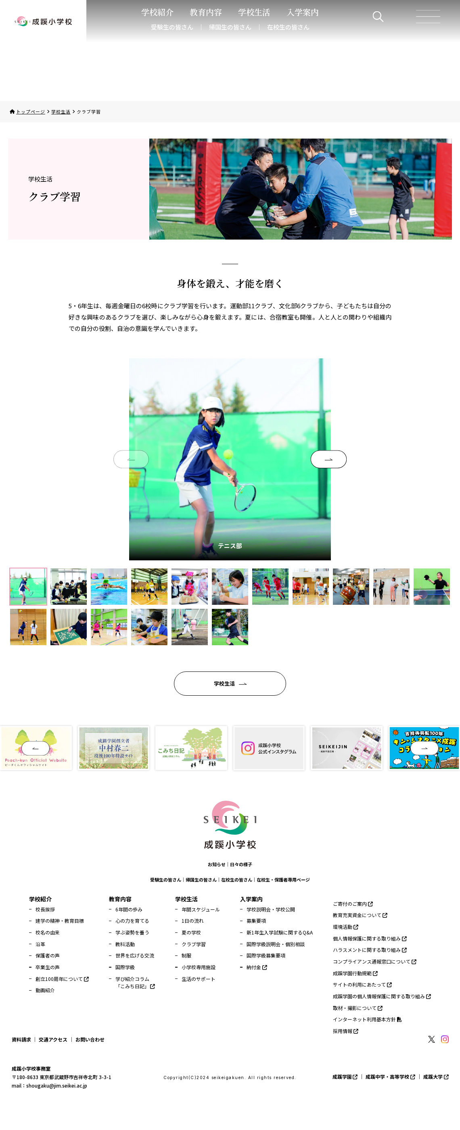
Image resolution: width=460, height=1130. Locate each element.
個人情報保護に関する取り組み (370, 938)
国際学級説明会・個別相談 (276, 944)
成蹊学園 (345, 1076)
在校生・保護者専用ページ (283, 879)
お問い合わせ (90, 1039)
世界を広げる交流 (134, 955)
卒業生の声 (48, 967)
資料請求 (21, 1039)
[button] (329, 459)
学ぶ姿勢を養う (132, 932)
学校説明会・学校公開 (271, 909)
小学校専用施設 (198, 967)
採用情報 (345, 1030)
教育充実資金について (360, 914)
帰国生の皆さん (230, 27)
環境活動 (345, 926)
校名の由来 (48, 932)
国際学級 (125, 967)
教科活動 (125, 944)
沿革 (40, 944)
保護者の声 (48, 955)
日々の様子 (241, 864)
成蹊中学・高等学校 (390, 1076)
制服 (186, 955)
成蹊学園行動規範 (355, 973)
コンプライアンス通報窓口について (374, 961)
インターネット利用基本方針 (367, 1019)
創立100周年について (62, 978)
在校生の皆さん (288, 27)
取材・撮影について (358, 1007)
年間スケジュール (201, 909)
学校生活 (61, 111)
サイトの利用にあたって (362, 984)
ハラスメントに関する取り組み (370, 949)
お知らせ (217, 864)
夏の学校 (191, 932)
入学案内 (251, 899)
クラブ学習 (194, 944)
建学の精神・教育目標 (60, 920)
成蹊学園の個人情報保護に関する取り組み (382, 996)
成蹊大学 (436, 1076)
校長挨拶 (45, 909)
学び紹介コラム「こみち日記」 (135, 982)
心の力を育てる (132, 920)
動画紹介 (45, 990)
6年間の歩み (128, 909)
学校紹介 (40, 899)
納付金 (257, 967)
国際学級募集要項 (266, 955)
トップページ (30, 111)
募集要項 (256, 920)
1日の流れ (193, 920)
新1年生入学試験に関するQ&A (280, 932)
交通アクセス (53, 1039)
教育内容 (120, 899)
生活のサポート (198, 978)
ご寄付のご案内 (353, 903)
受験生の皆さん (172, 27)
